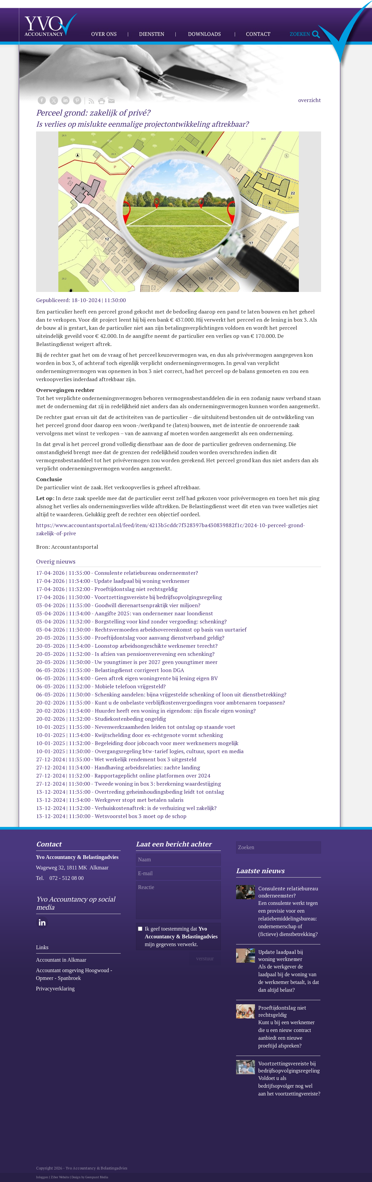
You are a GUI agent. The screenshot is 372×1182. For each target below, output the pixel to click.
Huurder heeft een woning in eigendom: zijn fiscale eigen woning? (175, 710)
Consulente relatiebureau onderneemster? (146, 572)
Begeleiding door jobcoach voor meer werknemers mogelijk (166, 743)
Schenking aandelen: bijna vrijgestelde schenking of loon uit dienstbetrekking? (190, 694)
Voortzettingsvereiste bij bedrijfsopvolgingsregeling (158, 597)
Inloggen (42, 1177)
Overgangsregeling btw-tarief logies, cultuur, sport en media (169, 751)
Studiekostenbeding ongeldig (130, 718)
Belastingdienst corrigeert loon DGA (139, 670)
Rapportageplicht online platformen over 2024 (152, 775)
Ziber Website (60, 1177)
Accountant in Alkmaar (61, 960)
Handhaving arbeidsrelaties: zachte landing (147, 767)
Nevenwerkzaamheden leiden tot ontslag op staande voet (165, 727)
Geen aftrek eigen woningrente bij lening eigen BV (156, 678)
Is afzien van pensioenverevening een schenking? (154, 654)
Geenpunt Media (96, 1177)
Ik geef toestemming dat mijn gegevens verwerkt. (181, 936)
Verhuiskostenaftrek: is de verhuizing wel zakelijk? (156, 808)
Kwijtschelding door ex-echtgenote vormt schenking (159, 735)
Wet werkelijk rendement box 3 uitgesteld (145, 759)
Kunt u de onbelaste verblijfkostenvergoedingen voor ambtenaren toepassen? (190, 702)
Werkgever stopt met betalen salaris (139, 800)
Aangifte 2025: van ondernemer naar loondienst (154, 613)
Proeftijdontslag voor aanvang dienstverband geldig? (159, 637)
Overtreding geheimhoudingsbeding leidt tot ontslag (159, 791)
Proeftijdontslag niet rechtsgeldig (135, 589)
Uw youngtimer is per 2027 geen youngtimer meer (156, 662)
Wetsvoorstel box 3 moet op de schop (141, 816)
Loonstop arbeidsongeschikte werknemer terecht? (156, 645)
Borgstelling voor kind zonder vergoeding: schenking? (161, 621)
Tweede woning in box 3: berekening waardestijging (157, 783)
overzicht (309, 100)
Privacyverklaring (55, 988)
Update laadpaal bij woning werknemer (142, 581)
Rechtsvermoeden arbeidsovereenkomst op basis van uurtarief (171, 629)
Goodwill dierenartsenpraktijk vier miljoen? (147, 605)
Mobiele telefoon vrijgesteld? (130, 686)
